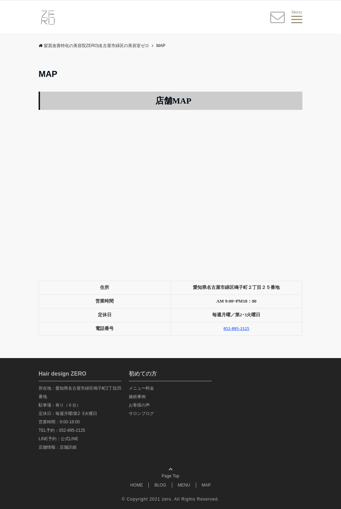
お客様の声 (139, 405)
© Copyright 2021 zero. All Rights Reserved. (170, 499)
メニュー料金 (141, 388)
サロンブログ (141, 413)
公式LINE (70, 438)
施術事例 (137, 396)
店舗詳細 (68, 447)
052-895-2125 (72, 430)
